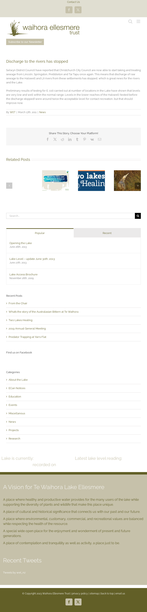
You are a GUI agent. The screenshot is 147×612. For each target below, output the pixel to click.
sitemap (94, 593)
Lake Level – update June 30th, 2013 (32, 258)
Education (15, 396)
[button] (9, 186)
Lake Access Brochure (23, 274)
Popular (40, 233)
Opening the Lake (20, 243)
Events (13, 404)
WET (12, 112)
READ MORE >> (100, 464)
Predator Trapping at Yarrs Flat (27, 336)
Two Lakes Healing (20, 320)
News (42, 112)
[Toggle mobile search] (130, 21)
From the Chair (18, 303)
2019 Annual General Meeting (27, 328)
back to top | (108, 593)
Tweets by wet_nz (14, 572)
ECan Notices (17, 388)
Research (14, 438)
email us (120, 593)
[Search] (138, 216)
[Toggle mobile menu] (139, 21)
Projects (14, 430)
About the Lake (18, 379)
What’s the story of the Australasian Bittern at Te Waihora (43, 311)
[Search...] (70, 216)
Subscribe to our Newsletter (25, 41)
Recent (107, 233)
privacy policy (80, 593)
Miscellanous (17, 413)
